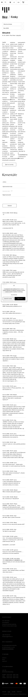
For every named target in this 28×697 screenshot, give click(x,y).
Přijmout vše (20, 298)
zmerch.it (4, 657)
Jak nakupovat (5, 622)
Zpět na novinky (9, 164)
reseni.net (4, 661)
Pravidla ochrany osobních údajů (9, 626)
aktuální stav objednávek (8, 649)
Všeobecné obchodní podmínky (9, 624)
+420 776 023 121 (6, 634)
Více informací (14, 294)
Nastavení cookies (8, 298)
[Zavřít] (14, 285)
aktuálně (18, 35)
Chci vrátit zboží (5, 620)
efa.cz (3, 659)
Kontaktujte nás (6, 631)
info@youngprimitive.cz (7, 636)
